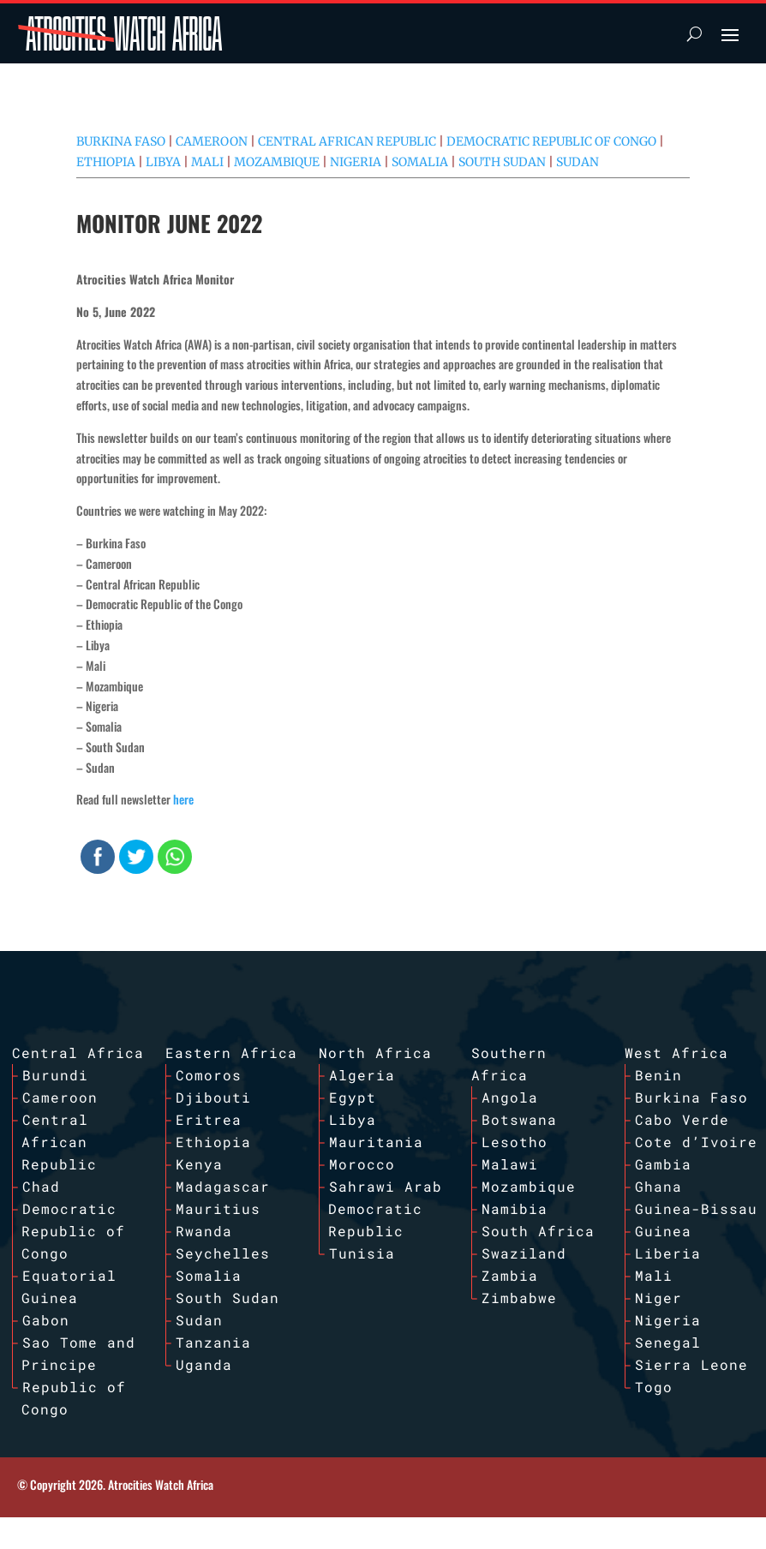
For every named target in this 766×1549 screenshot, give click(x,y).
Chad (41, 1186)
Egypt (352, 1097)
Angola (510, 1097)
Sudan (577, 162)
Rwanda (204, 1231)
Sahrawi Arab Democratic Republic (385, 1208)
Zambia (510, 1275)
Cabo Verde (682, 1119)
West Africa (676, 1053)
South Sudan (502, 162)
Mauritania (376, 1142)
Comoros (209, 1075)
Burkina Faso (120, 141)
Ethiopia (105, 162)
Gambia (663, 1164)
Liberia (668, 1253)
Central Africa (78, 1053)
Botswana (519, 1119)
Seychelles (223, 1253)
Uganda (204, 1364)
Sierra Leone (691, 1364)
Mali (207, 162)
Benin (658, 1075)
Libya (163, 162)
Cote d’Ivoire (696, 1142)
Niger (658, 1298)
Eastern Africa (231, 1053)
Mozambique (277, 162)
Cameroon (212, 141)
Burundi (55, 1075)
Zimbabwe (519, 1298)
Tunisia (362, 1253)
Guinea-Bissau (696, 1208)
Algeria (362, 1075)
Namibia (515, 1208)
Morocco (362, 1164)
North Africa (375, 1053)
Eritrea (209, 1119)
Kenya (199, 1164)
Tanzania (213, 1342)
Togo (654, 1387)
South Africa (538, 1231)
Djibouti (213, 1097)
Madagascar (223, 1186)
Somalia (420, 162)
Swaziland (524, 1253)
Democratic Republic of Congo (551, 141)
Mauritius (218, 1208)
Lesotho (515, 1142)
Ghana (658, 1186)
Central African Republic (347, 141)
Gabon (45, 1320)
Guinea (663, 1231)
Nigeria (355, 162)
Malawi (510, 1164)
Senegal (668, 1342)
